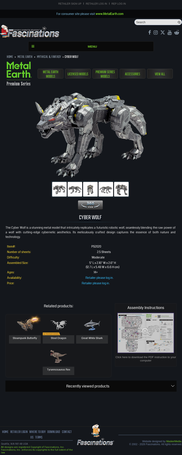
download (53, 432)
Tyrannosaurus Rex (58, 370)
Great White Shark (92, 338)
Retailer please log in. (99, 278)
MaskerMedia (173, 441)
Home (5, 432)
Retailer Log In (96, 3)
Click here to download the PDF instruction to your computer (145, 359)
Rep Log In (119, 3)
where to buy (37, 432)
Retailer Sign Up (69, 3)
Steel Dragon (58, 338)
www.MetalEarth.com (109, 14)
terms (38, 437)
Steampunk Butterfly (25, 338)
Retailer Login (19, 432)
